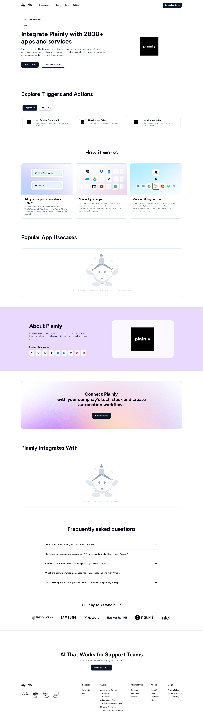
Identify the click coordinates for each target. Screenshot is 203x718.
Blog (67, 5)
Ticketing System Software (111, 710)
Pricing (58, 5)
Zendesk (134, 697)
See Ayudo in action (53, 64)
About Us (154, 690)
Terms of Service (175, 693)
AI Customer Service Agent (111, 703)
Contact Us (155, 697)
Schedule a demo (172, 5)
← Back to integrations (31, 19)
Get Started (29, 64)
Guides (76, 5)
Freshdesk (135, 693)
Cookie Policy (173, 697)
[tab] (30, 108)
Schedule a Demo (101, 667)
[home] (26, 5)
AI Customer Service (108, 690)
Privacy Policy (173, 690)
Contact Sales (101, 415)
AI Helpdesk (105, 697)
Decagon (134, 690)
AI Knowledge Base (108, 700)
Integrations (44, 5)
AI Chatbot (105, 693)
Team (153, 693)
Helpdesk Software (108, 707)
